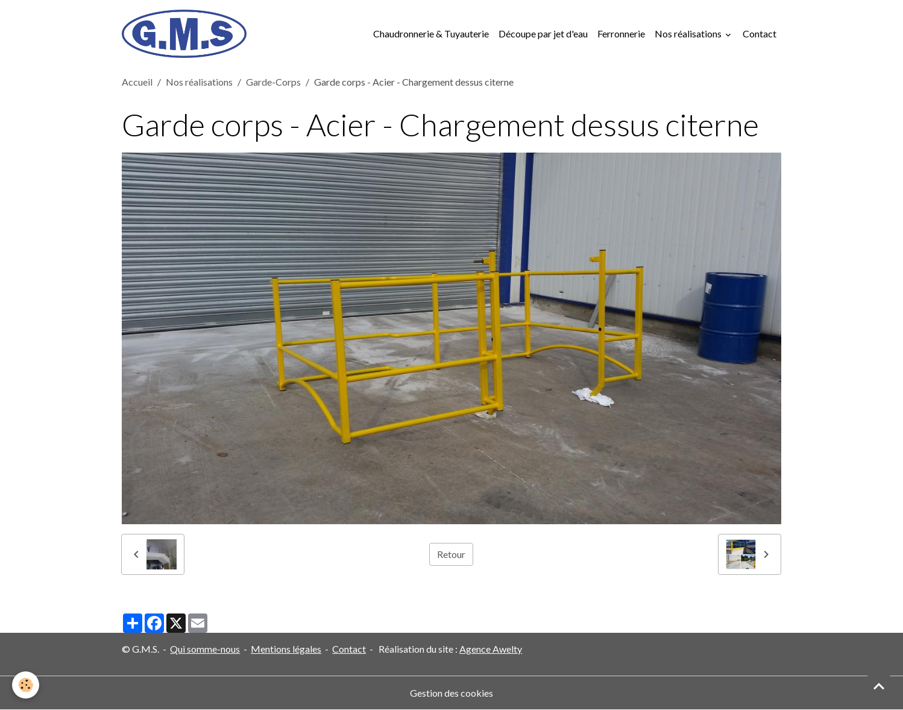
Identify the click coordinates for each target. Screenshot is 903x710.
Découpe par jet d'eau (543, 33)
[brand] (186, 34)
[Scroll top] (879, 686)
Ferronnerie (621, 33)
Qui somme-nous (205, 649)
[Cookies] (25, 685)
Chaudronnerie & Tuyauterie (431, 33)
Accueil (137, 81)
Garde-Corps (273, 81)
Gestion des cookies (451, 693)
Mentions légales (286, 649)
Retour (451, 554)
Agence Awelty (490, 649)
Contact (759, 33)
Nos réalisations (689, 33)
